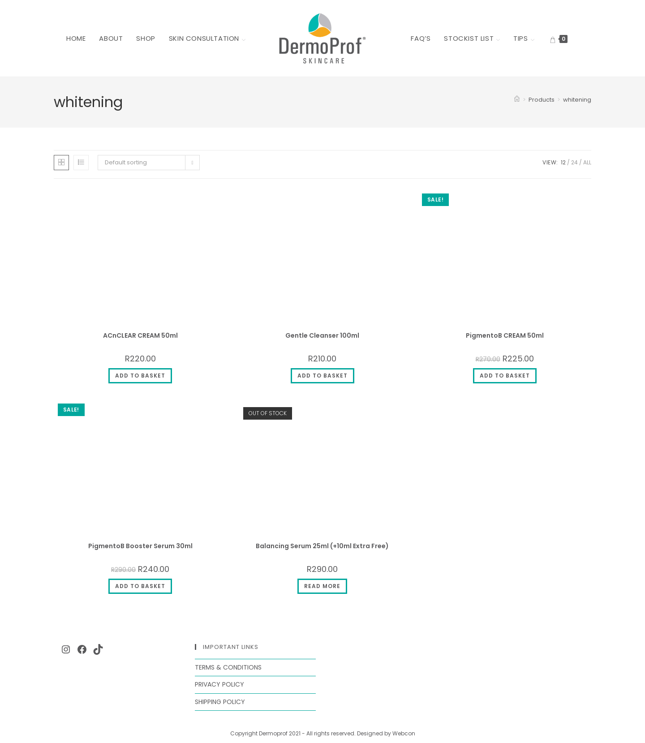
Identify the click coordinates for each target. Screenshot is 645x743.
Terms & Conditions (228, 667)
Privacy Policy (219, 684)
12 (563, 162)
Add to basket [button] (140, 375)
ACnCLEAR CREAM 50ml (140, 335)
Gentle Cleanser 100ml (322, 335)
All (587, 162)
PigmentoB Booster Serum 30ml (140, 545)
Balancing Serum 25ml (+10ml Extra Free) (322, 545)
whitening (577, 99)
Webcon (403, 733)
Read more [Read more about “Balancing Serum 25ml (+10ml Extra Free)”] (322, 586)
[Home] (517, 99)
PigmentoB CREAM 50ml (505, 335)
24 (574, 162)
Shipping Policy (220, 701)
